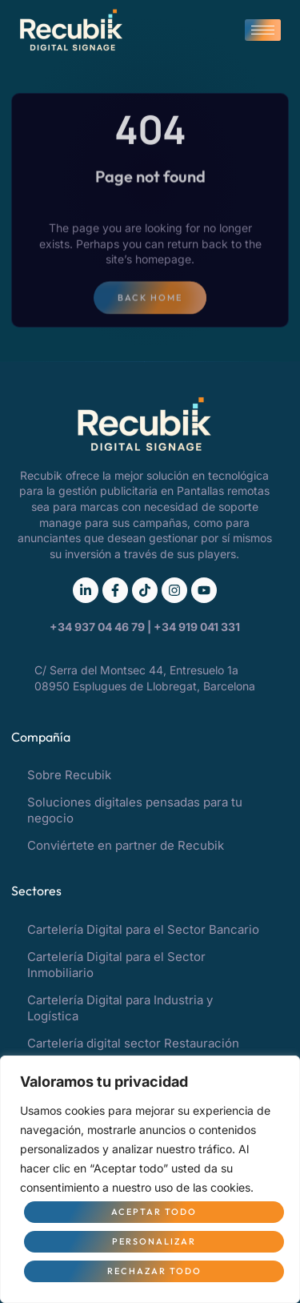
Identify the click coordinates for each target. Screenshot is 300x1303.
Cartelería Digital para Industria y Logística (120, 1007)
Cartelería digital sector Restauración (133, 1043)
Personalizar (154, 1241)
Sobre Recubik (69, 774)
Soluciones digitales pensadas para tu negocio (134, 810)
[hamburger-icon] (263, 30)
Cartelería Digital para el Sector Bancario (143, 929)
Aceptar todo (154, 1211)
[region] (150, 1179)
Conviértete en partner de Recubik (125, 845)
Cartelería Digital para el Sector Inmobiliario (116, 964)
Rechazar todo (154, 1271)
